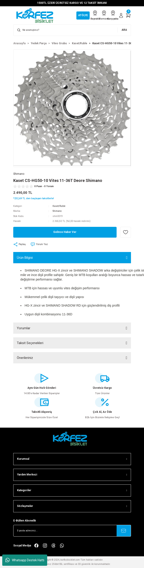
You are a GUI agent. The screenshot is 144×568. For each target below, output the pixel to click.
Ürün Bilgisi (25, 258)
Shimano (57, 211)
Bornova (104, 15)
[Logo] (37, 15)
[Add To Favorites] (125, 232)
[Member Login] (121, 15)
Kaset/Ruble (59, 206)
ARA (124, 29)
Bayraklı (95, 15)
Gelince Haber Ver (64, 232)
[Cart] (128, 15)
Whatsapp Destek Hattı (24, 560)
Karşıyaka (113, 15)
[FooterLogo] (72, 438)
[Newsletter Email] (72, 531)
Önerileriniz (25, 358)
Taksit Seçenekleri (30, 343)
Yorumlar (23, 328)
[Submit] (124, 531)
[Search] (72, 30)
